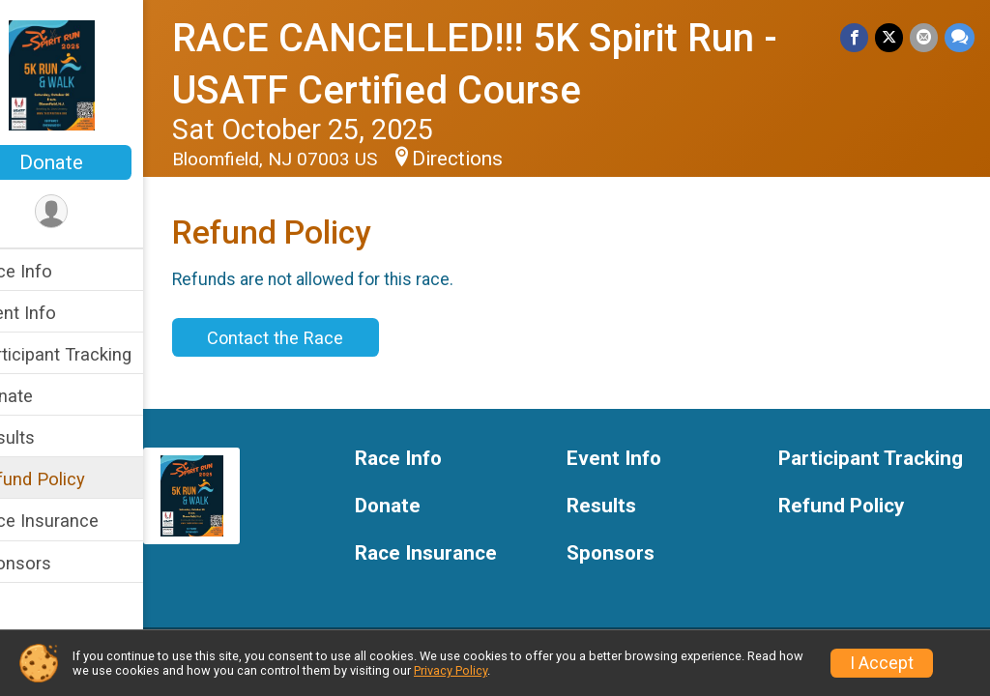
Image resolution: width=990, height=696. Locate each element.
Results (45, 437)
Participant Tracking (93, 354)
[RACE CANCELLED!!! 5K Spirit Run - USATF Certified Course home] (92, 74)
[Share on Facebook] (857, 38)
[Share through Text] (960, 38)
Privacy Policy (450, 670)
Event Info (56, 313)
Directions (497, 158)
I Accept (882, 663)
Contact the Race (316, 338)
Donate (92, 162)
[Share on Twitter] (891, 38)
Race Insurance (77, 520)
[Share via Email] (925, 38)
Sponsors (53, 563)
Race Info (54, 271)
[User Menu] (92, 212)
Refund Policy (70, 479)
